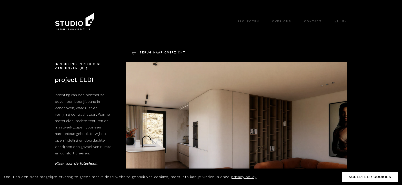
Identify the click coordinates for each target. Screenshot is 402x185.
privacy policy (243, 177)
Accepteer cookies (369, 177)
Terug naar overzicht (162, 53)
